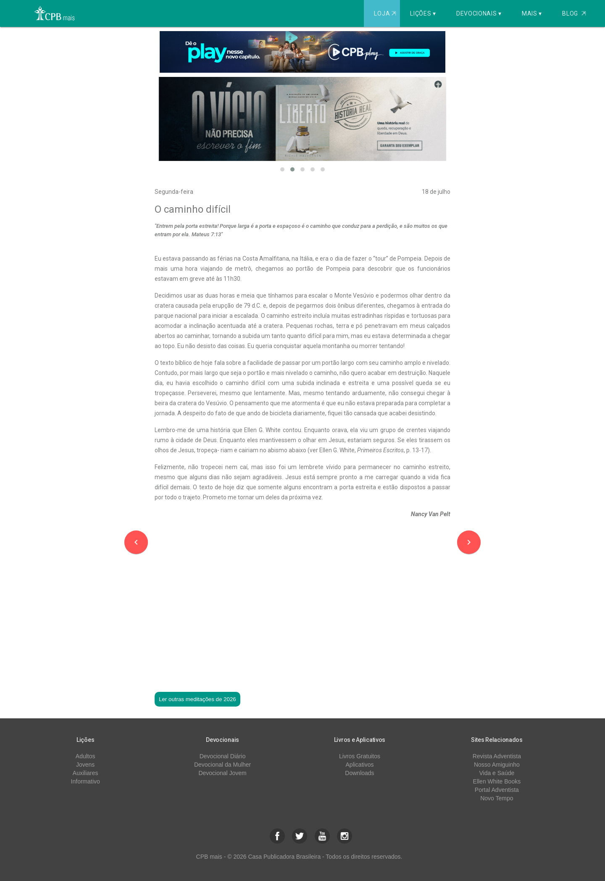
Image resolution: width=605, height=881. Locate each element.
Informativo (85, 781)
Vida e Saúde (496, 773)
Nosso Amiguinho (497, 764)
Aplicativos (360, 764)
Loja (386, 13)
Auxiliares (85, 773)
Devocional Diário (223, 756)
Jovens (85, 764)
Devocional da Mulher (222, 764)
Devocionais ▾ (479, 13)
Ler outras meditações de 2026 (197, 699)
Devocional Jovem (222, 773)
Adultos (85, 756)
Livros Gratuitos (359, 756)
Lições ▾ (423, 13)
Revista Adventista (497, 756)
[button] (282, 169)
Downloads (359, 773)
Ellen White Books (497, 781)
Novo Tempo (496, 798)
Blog (574, 13)
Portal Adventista (497, 789)
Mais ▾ (532, 13)
